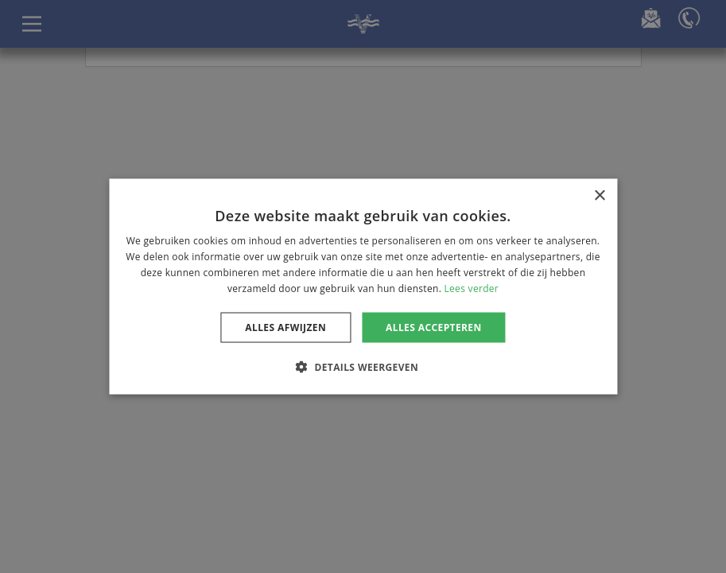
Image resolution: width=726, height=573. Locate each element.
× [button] (599, 196)
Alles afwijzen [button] (285, 326)
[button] (363, 366)
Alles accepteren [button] (434, 326)
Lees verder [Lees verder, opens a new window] (472, 287)
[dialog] (363, 286)
